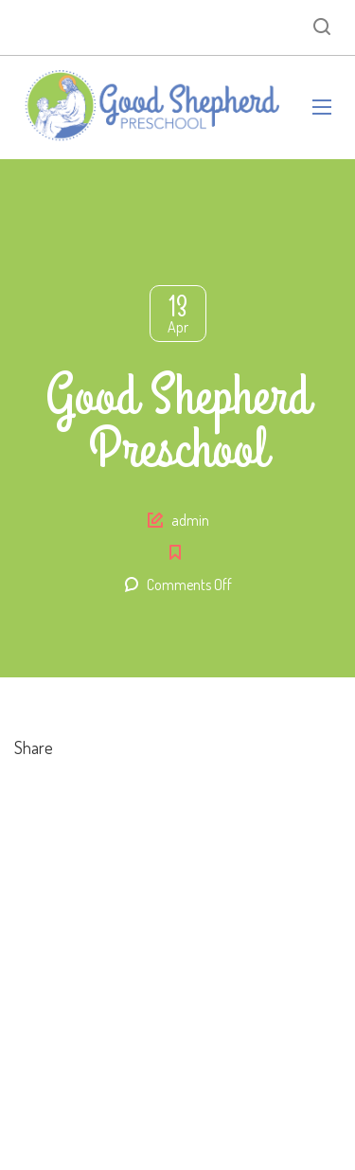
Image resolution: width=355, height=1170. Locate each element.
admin (190, 520)
